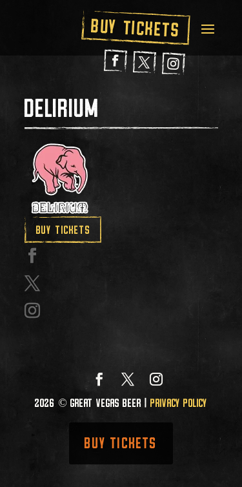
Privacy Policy (178, 403)
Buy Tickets (135, 28)
